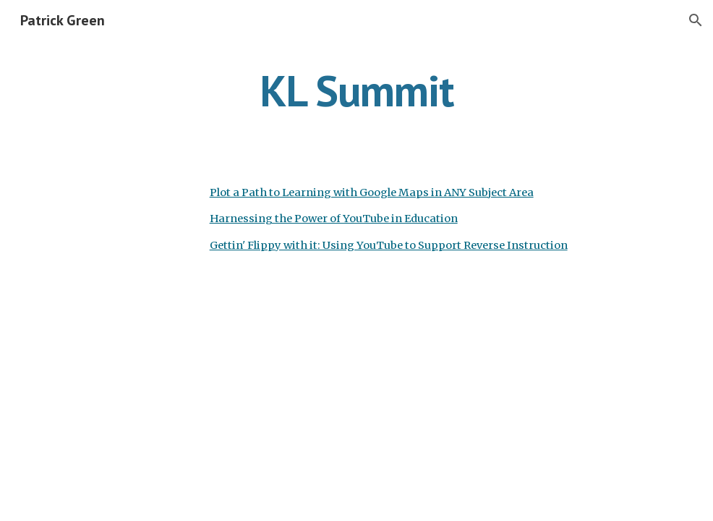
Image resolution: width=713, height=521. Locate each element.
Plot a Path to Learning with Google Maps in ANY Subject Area (372, 192)
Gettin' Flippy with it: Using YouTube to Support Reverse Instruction (389, 245)
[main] (356, 90)
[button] (695, 20)
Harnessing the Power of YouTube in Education (334, 218)
